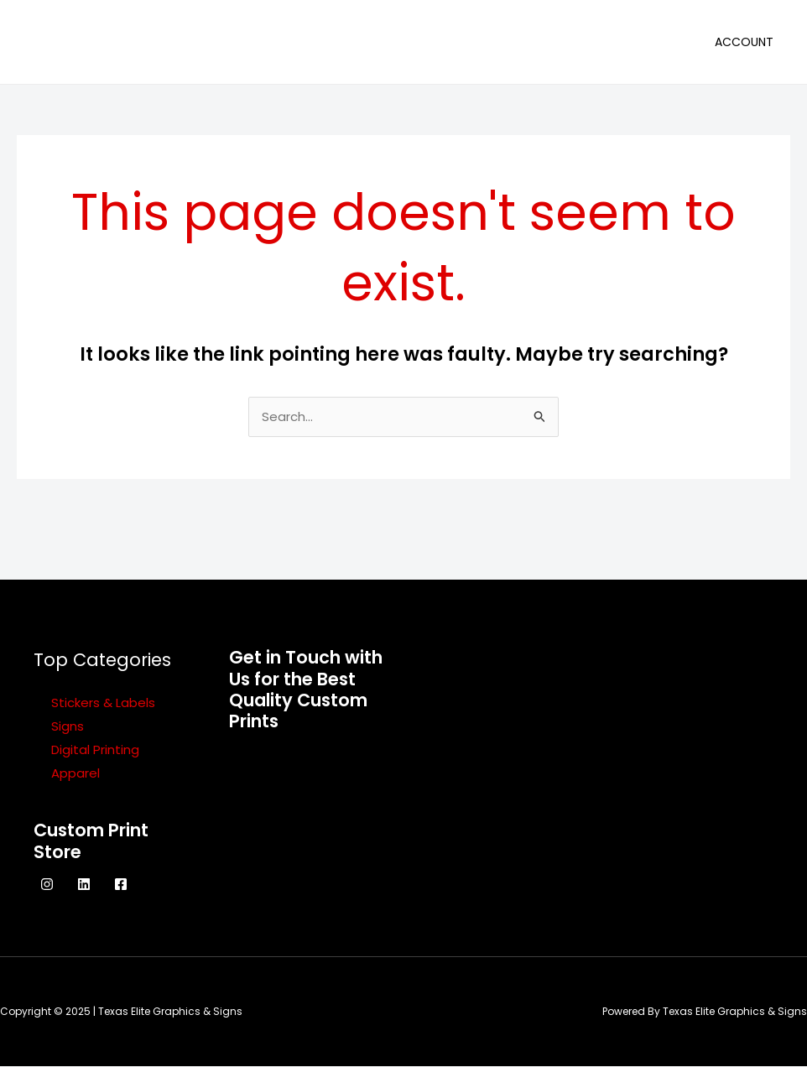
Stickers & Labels (103, 703)
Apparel (75, 774)
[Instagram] (47, 885)
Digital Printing (95, 750)
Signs (67, 727)
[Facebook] (120, 885)
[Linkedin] (83, 885)
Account (744, 42)
